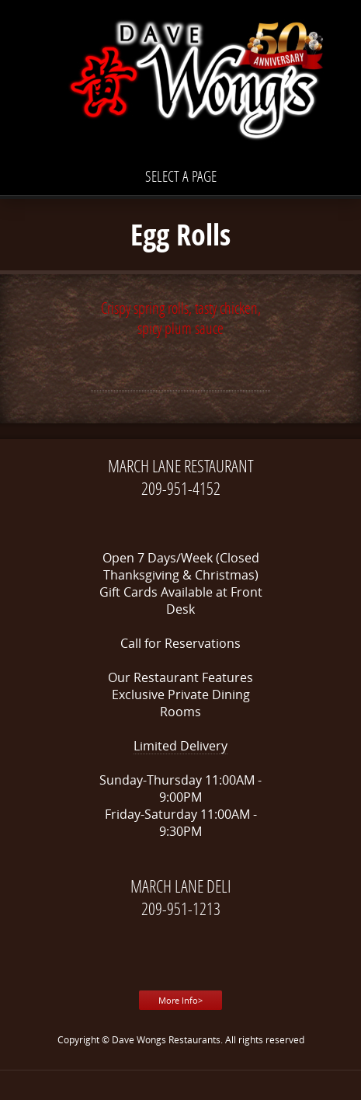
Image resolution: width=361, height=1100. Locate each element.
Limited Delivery (180, 745)
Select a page (181, 176)
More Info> (180, 1000)
